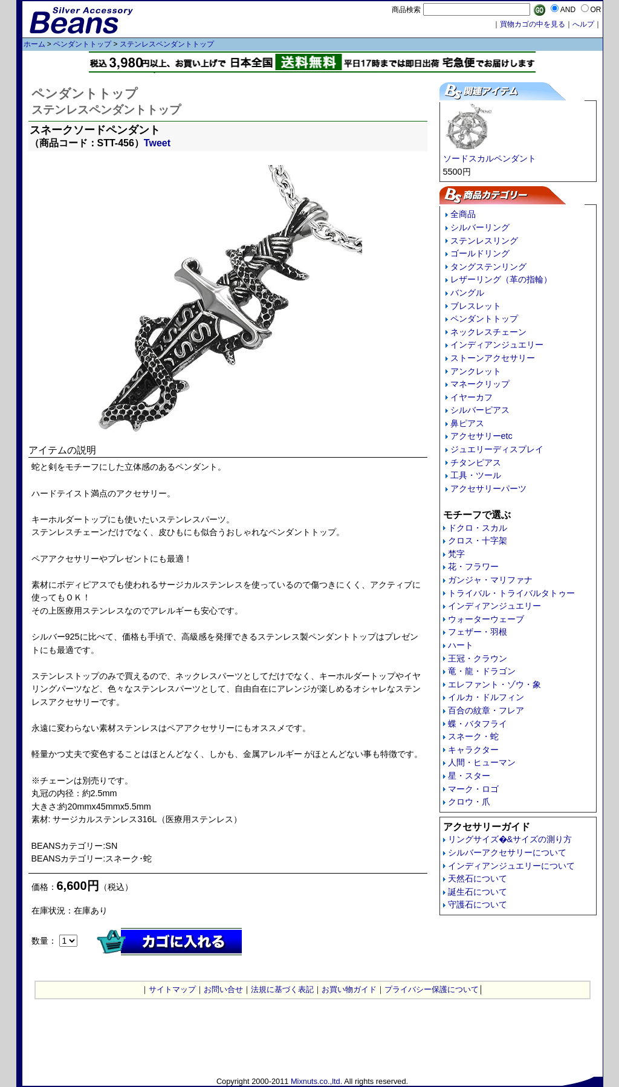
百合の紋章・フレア (486, 710)
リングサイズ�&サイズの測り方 (510, 839)
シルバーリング (480, 227)
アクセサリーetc (481, 436)
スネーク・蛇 (473, 736)
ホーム (34, 44)
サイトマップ (172, 989)
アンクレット (475, 371)
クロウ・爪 (469, 801)
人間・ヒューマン (482, 762)
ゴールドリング (480, 253)
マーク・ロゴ (473, 789)
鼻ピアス (467, 423)
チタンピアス (475, 462)
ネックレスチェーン (488, 332)
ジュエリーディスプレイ (496, 449)
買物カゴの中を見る (532, 24)
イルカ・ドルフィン (486, 697)
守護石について (477, 904)
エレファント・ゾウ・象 (494, 684)
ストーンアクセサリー (492, 358)
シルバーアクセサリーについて (507, 852)
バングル (467, 292)
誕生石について (477, 892)
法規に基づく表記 (282, 989)
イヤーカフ (471, 397)
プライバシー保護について (431, 989)
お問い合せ (223, 989)
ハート (460, 645)
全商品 (463, 214)
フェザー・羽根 (477, 632)
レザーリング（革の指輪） (501, 279)
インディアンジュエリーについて (511, 866)
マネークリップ (480, 384)
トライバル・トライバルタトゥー (511, 593)
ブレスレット (475, 306)
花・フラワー (473, 566)
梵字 (456, 554)
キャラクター (473, 749)
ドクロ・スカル (477, 528)
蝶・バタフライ (477, 723)
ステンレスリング (484, 240)
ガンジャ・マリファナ (490, 580)
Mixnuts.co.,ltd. (316, 1081)
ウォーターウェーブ (486, 619)
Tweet (157, 143)
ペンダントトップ (82, 44)
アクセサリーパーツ (488, 488)
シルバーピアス (480, 410)
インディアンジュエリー (496, 344)
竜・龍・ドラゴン (482, 671)
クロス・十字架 (477, 540)
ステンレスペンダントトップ (167, 44)
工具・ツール (475, 475)
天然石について (477, 878)
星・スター (469, 775)
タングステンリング (488, 266)
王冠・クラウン (477, 658)
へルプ (583, 24)
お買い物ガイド (349, 989)
